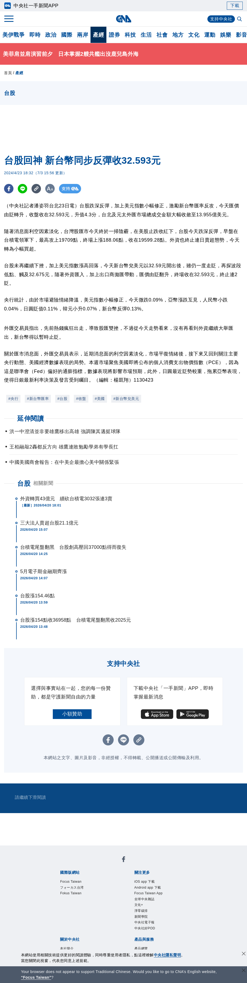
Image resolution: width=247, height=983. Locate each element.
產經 (98, 35)
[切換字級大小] (50, 188)
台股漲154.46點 (37, 595)
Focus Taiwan (71, 882)
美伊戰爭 (13, 35)
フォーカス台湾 (73, 888)
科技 (130, 35)
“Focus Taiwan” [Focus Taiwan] (36, 977)
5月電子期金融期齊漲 (43, 571)
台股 (23, 483)
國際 (66, 35)
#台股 (62, 398)
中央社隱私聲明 (167, 955)
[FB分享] (8, 188)
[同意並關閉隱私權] (244, 954)
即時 (34, 35)
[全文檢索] (240, 19)
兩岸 (82, 35)
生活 (146, 35)
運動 (209, 35)
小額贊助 (72, 714)
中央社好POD (145, 930)
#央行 (13, 398)
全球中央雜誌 (145, 900)
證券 (114, 35)
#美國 (100, 398)
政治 (50, 35)
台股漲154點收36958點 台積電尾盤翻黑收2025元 (75, 620)
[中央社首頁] (123, 18)
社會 (162, 35)
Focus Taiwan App (149, 894)
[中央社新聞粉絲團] (123, 860)
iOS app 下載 (145, 882)
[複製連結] (36, 188)
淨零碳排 (141, 912)
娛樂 (225, 35)
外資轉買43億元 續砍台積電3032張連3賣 (66, 498)
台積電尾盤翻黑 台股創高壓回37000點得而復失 (73, 547)
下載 (234, 5)
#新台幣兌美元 (126, 398)
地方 (177, 35)
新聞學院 (141, 918)
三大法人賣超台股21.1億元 (49, 523)
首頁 (8, 73)
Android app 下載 (148, 888)
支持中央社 (221, 19)
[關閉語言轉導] (244, 971)
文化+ (139, 906)
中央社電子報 (145, 924)
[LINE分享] (22, 188)
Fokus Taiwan (71, 894)
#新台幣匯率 (38, 398)
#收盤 (81, 398)
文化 (193, 35)
